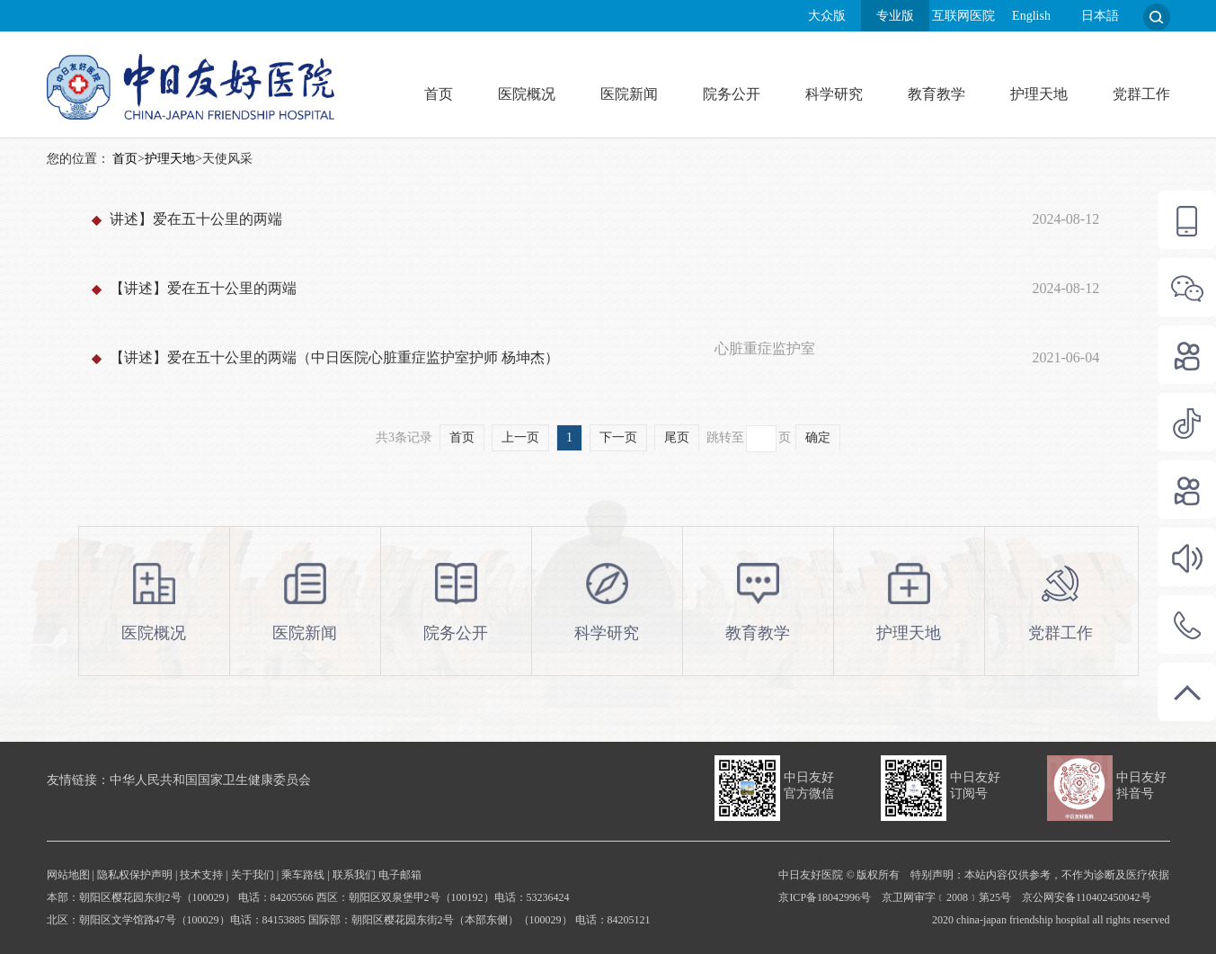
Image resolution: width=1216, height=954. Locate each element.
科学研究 (834, 94)
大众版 (827, 15)
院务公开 (731, 94)
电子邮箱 (400, 875)
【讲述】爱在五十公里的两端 (203, 288)
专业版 (895, 15)
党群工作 (1141, 94)
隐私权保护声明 (135, 875)
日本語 (1100, 15)
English (1031, 15)
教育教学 (936, 94)
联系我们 (354, 875)
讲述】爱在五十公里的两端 (196, 219)
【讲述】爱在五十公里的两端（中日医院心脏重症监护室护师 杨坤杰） (334, 357)
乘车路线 (302, 875)
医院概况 (526, 94)
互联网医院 (963, 15)
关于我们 (252, 875)
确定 (817, 437)
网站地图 (68, 875)
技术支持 (201, 875)
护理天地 (1039, 94)
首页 (438, 94)
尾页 (676, 437)
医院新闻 (629, 94)
